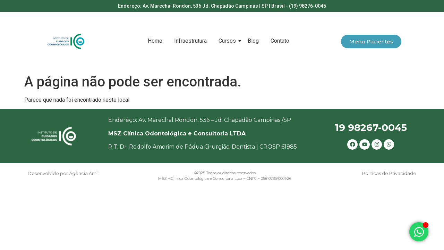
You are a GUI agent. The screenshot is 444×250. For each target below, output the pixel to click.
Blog (253, 41)
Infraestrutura (190, 41)
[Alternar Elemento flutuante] (418, 231)
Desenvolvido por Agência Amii (63, 173)
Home (155, 41)
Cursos (228, 41)
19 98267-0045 (371, 127)
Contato (280, 41)
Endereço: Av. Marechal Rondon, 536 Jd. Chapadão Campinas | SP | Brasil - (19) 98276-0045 (222, 6)
